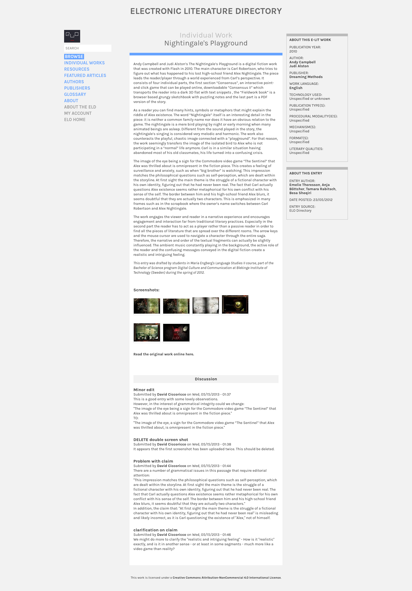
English (295, 88)
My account (78, 113)
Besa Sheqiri (300, 193)
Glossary (75, 94)
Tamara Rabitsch (321, 189)
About (71, 100)
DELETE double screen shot (160, 439)
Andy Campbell (302, 62)
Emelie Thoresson (304, 185)
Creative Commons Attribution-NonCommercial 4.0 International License (227, 577)
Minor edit (143, 389)
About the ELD (80, 107)
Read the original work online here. (163, 354)
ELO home (75, 119)
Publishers (77, 88)
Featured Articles (85, 75)
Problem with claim (153, 461)
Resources (76, 69)
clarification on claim (155, 529)
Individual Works (84, 62)
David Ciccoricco (171, 394)
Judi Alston (299, 66)
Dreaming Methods (306, 77)
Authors (74, 81)
